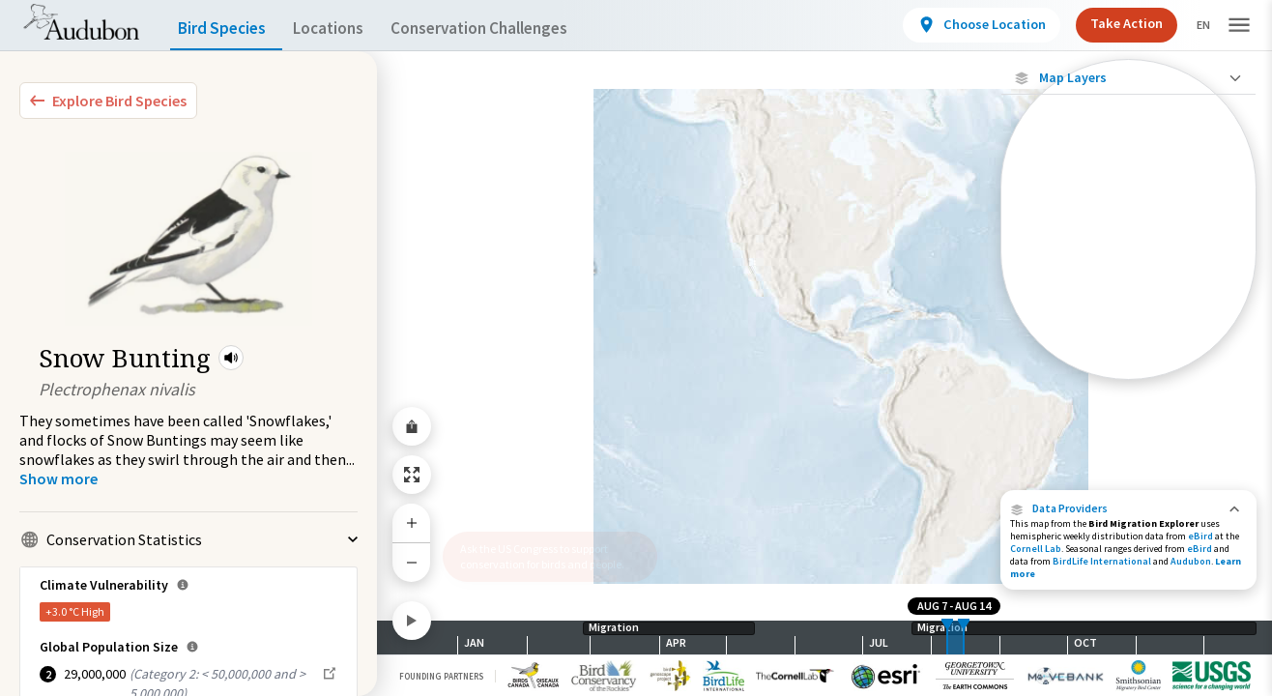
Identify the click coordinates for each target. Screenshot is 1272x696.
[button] (231, 357)
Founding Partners (441, 676)
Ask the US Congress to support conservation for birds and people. (542, 556)
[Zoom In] (411, 523)
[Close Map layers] (1128, 78)
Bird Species (226, 28)
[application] (636, 348)
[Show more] (58, 478)
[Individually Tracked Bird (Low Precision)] (1128, 246)
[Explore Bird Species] (108, 100)
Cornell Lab (1035, 548)
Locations (346, 28)
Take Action (1110, 23)
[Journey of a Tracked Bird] (1128, 322)
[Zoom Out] (411, 562)
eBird (1200, 536)
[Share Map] (411, 426)
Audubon (1191, 561)
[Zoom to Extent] (411, 474)
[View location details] (965, 25)
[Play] (411, 620)
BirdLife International (1102, 561)
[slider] (947, 637)
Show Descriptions (1128, 384)
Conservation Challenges (509, 28)
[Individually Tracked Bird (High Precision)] (1128, 195)
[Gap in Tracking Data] (1128, 288)
